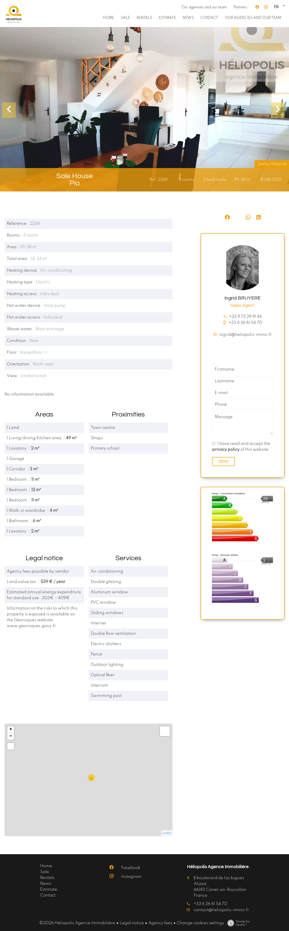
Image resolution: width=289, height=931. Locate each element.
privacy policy (226, 450)
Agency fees (160, 923)
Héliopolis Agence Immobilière (218, 867)
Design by (237, 923)
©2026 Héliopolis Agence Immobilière (77, 923)
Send (223, 461)
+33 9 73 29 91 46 (245, 317)
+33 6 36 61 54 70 (245, 323)
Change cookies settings (200, 923)
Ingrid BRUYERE (242, 298)
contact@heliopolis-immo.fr (221, 910)
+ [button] (10, 729)
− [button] (10, 736)
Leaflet (166, 833)
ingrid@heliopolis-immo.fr (245, 335)
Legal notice (132, 923)
